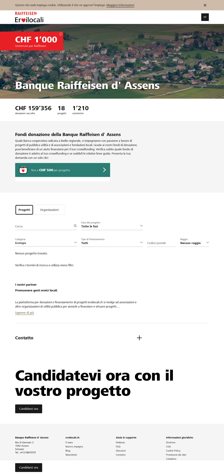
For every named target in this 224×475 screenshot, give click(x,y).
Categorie (20, 239)
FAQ (118, 446)
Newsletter (71, 454)
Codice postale (156, 243)
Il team (69, 442)
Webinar (120, 442)
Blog (68, 450)
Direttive (170, 442)
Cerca (18, 226)
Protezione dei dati (176, 454)
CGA (168, 446)
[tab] (24, 210)
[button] (205, 17)
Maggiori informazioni (120, 5)
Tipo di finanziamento (92, 239)
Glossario (121, 450)
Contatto (120, 454)
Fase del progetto (90, 222)
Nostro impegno (74, 446)
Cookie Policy (173, 450)
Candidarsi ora (28, 409)
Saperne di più (24, 312)
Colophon (171, 458)
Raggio (184, 239)
